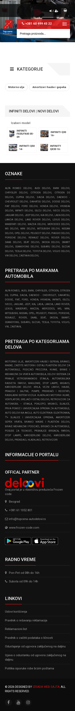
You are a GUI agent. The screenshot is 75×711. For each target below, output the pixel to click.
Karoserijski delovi (37, 435)
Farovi (65, 430)
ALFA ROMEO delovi (18, 188)
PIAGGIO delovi (60, 233)
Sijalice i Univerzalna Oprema (31, 417)
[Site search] (43, 33)
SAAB (34, 317)
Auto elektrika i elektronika (51, 412)
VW (7, 326)
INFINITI (56, 299)
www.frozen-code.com (22, 527)
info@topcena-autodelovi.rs (27, 519)
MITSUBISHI (11, 313)
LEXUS (8, 308)
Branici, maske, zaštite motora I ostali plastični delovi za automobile (37, 365)
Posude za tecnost (18, 430)
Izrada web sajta (46, 687)
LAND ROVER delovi (37, 219)
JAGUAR (18, 304)
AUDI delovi (42, 188)
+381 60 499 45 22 (38, 23)
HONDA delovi (49, 206)
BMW (31, 290)
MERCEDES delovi (58, 224)
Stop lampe (13, 435)
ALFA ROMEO (12, 290)
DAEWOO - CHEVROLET (42, 295)
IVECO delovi (61, 210)
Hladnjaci (34, 439)
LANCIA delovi (14, 219)
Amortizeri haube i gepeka (42, 361)
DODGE (9, 299)
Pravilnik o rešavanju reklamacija (26, 620)
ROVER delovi (60, 237)
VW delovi (11, 255)
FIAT (17, 299)
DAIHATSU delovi (40, 201)
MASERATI (21, 308)
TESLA (45, 322)
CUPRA (14, 295)
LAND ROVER (62, 304)
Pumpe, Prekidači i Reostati (51, 391)
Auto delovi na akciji (18, 412)
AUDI (24, 290)
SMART (65, 317)
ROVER (23, 317)
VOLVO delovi (61, 251)
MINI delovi (27, 228)
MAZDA (34, 308)
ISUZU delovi (43, 210)
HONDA (34, 299)
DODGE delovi (60, 201)
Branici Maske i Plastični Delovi (46, 421)
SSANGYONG (12, 322)
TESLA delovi (23, 251)
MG (59, 308)
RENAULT (10, 317)
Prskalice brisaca (46, 430)
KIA (33, 304)
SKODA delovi (51, 242)
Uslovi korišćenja (16, 611)
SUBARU (25, 322)
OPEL (32, 313)
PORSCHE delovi (15, 237)
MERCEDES (48, 308)
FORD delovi (30, 206)
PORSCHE (64, 313)
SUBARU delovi (50, 246)
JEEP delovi (32, 215)
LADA (40, 304)
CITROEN (54, 290)
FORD (25, 299)
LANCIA (49, 304)
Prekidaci (20, 439)
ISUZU (66, 299)
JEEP (27, 304)
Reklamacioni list (16, 629)
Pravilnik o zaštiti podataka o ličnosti (29, 638)
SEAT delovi (31, 242)
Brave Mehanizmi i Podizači (22, 426)
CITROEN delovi (41, 192)
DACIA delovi (45, 197)
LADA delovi (62, 215)
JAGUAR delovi (14, 215)
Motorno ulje (14, 361)
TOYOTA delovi (42, 251)
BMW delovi (61, 188)
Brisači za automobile (55, 426)
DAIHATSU (63, 295)
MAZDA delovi (37, 224)
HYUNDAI (45, 299)
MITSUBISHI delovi (48, 228)
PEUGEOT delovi (40, 233)
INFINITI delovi (24, 210)
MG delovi (11, 228)
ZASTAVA (15, 326)
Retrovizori (50, 439)
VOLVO (65, 322)
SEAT (43, 317)
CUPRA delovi (25, 197)
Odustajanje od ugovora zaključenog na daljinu (35, 646)
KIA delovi (47, 215)
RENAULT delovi (39, 237)
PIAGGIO (52, 313)
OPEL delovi (22, 233)
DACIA (23, 295)
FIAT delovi (12, 206)
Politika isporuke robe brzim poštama (29, 668)
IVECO (8, 304)
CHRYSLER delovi (16, 192)
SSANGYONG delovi (27, 246)
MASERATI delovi (15, 224)
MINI (67, 308)
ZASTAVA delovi (28, 255)
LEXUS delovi (61, 219)
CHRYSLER (41, 290)
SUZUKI (36, 322)
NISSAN (23, 313)
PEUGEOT (41, 313)
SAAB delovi (13, 242)
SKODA (54, 317)
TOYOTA (55, 322)
